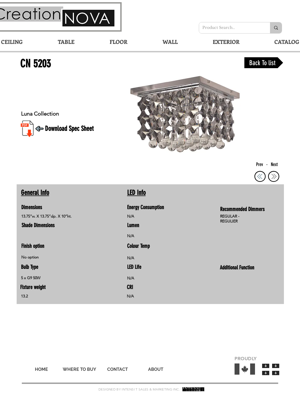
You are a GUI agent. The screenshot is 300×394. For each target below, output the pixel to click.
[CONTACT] (117, 369)
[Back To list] (263, 62)
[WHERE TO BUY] (79, 369)
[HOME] (41, 369)
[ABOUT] (156, 369)
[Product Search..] (230, 27)
